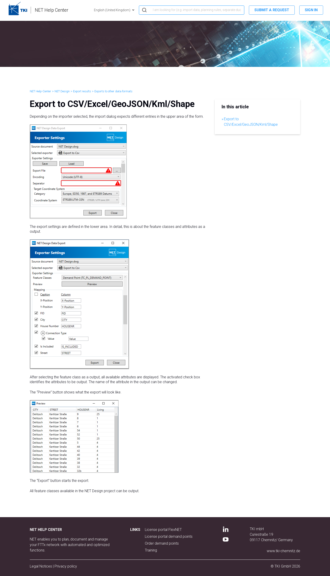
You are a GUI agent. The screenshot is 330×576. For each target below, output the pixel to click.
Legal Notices (41, 566)
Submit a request (271, 10)
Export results (82, 91)
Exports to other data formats (113, 91)
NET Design (62, 91)
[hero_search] (191, 10)
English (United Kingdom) (112, 10)
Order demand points (162, 543)
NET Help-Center (40, 91)
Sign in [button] (311, 10)
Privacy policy (66, 566)
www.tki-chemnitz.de (283, 551)
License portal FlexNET (163, 529)
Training (151, 550)
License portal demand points (168, 536)
